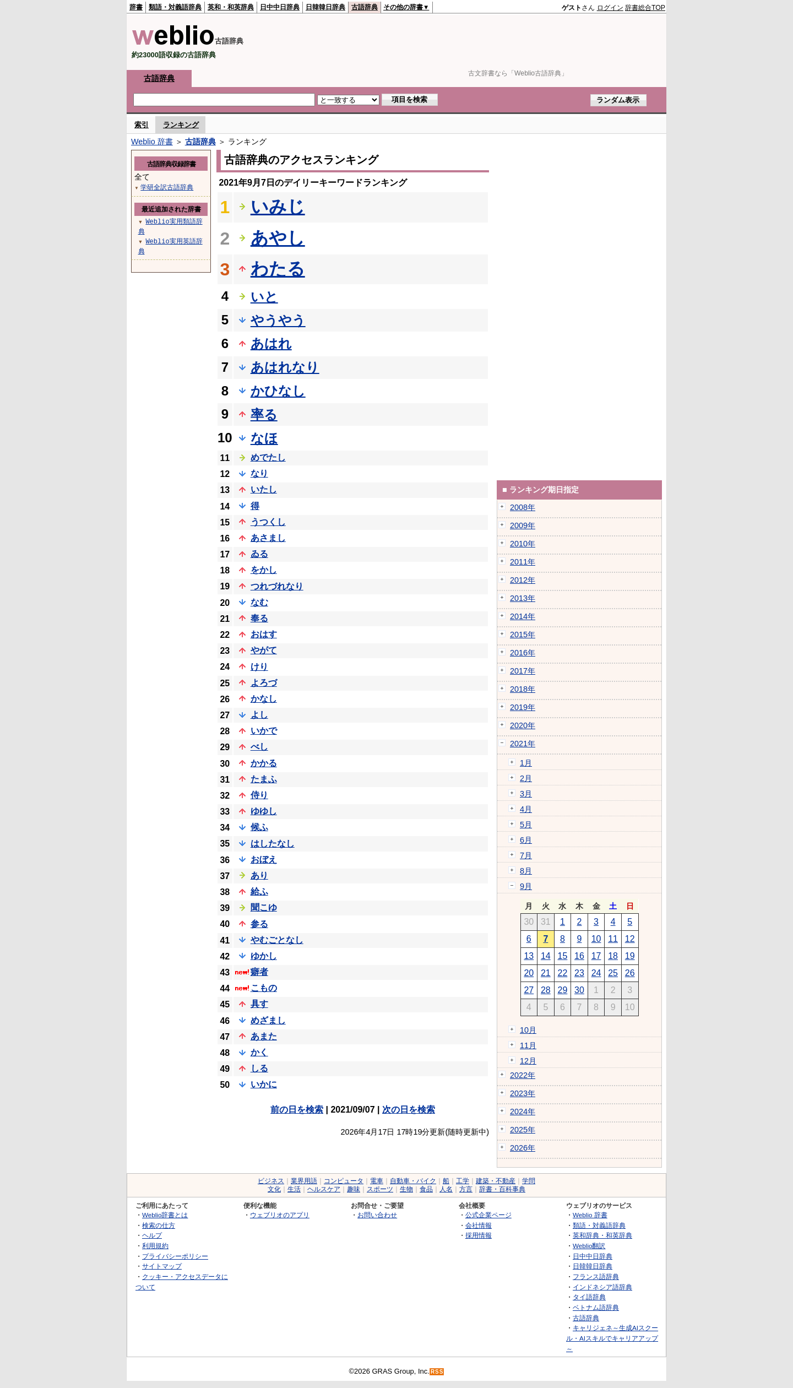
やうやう (278, 320)
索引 (141, 125)
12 (630, 939)
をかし (264, 569)
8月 (526, 870)
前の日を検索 (296, 1109)
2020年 (522, 725)
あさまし (268, 538)
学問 (528, 1181)
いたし (264, 489)
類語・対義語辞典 (175, 7)
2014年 (522, 616)
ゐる (259, 554)
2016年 (522, 652)
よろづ (264, 682)
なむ (259, 602)
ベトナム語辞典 (596, 1307)
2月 (526, 778)
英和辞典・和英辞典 (602, 1235)
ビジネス (271, 1181)
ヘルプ (152, 1235)
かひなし (278, 390)
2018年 (522, 689)
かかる (264, 763)
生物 (406, 1189)
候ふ (259, 827)
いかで (264, 730)
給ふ (259, 891)
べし (259, 746)
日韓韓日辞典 (325, 7)
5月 (526, 824)
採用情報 (478, 1235)
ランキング (181, 125)
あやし (278, 238)
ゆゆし (264, 811)
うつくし (268, 522)
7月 (526, 855)
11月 (528, 1045)
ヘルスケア (323, 1189)
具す (259, 1004)
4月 (526, 809)
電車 (376, 1181)
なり (259, 473)
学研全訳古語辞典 (166, 187)
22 (563, 973)
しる (259, 1068)
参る (259, 924)
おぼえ (264, 859)
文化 (274, 1189)
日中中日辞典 (280, 7)
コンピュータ (343, 1181)
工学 (462, 1181)
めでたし (268, 457)
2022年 (522, 1075)
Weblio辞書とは (165, 1214)
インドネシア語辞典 (602, 1287)
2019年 (522, 707)
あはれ (271, 343)
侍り (259, 795)
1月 (526, 762)
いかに (264, 1084)
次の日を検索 (408, 1109)
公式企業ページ (488, 1214)
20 (529, 973)
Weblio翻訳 (589, 1245)
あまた (264, 1036)
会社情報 (478, 1225)
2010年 (522, 543)
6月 (526, 840)
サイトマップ (162, 1266)
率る (264, 414)
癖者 (259, 972)
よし (259, 714)
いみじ (278, 206)
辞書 (136, 7)
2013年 (522, 598)
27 (529, 990)
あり (259, 875)
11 (613, 939)
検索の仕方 (158, 1225)
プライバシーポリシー (175, 1256)
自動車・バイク (413, 1181)
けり (259, 666)
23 (579, 973)
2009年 (522, 525)
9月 (526, 886)
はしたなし (273, 843)
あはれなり (285, 367)
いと (264, 296)
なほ (264, 438)
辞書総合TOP (645, 8)
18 (613, 956)
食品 (426, 1189)
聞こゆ (264, 907)
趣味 (353, 1189)
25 (613, 973)
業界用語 (304, 1181)
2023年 (522, 1093)
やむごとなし (277, 940)
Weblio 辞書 (152, 141)
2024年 (522, 1111)
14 (546, 956)
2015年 (522, 634)
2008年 (522, 507)
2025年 (522, 1129)
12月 (528, 1060)
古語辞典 (364, 7)
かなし (264, 698)
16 (579, 956)
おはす (264, 634)
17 (596, 956)
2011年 (522, 561)
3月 (526, 793)
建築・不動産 (495, 1181)
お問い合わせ (377, 1214)
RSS (437, 1372)
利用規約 (155, 1245)
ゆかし (264, 956)
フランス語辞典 (596, 1276)
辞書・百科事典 (502, 1189)
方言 (465, 1189)
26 (630, 973)
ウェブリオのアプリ (279, 1214)
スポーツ (380, 1189)
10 (596, 939)
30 (579, 990)
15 (563, 956)
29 (563, 990)
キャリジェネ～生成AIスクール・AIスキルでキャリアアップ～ (612, 1338)
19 (630, 956)
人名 (446, 1189)
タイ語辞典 (589, 1296)
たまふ (264, 779)
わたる (278, 269)
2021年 (522, 743)
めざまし (268, 1020)
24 (596, 973)
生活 (294, 1189)
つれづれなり (277, 586)
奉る (259, 618)
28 (546, 990)
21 (546, 973)
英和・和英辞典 (231, 7)
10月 (528, 1030)
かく (259, 1052)
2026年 (522, 1147)
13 (529, 956)
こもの (264, 988)
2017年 (522, 670)
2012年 (522, 580)
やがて (264, 650)
